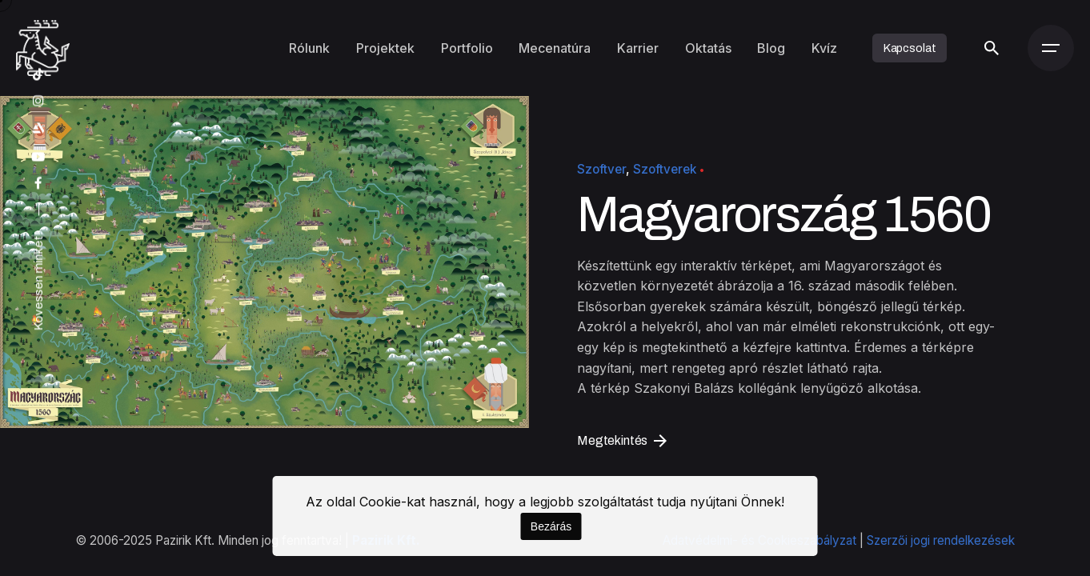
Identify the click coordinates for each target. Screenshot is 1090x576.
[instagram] (38, 101)
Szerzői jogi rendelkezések (941, 540)
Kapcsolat (910, 48)
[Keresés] (991, 48)
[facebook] (38, 184)
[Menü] (1051, 48)
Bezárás (551, 526)
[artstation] (38, 128)
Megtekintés (622, 440)
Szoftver (601, 169)
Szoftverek (664, 169)
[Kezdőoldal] (43, 48)
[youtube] (38, 157)
